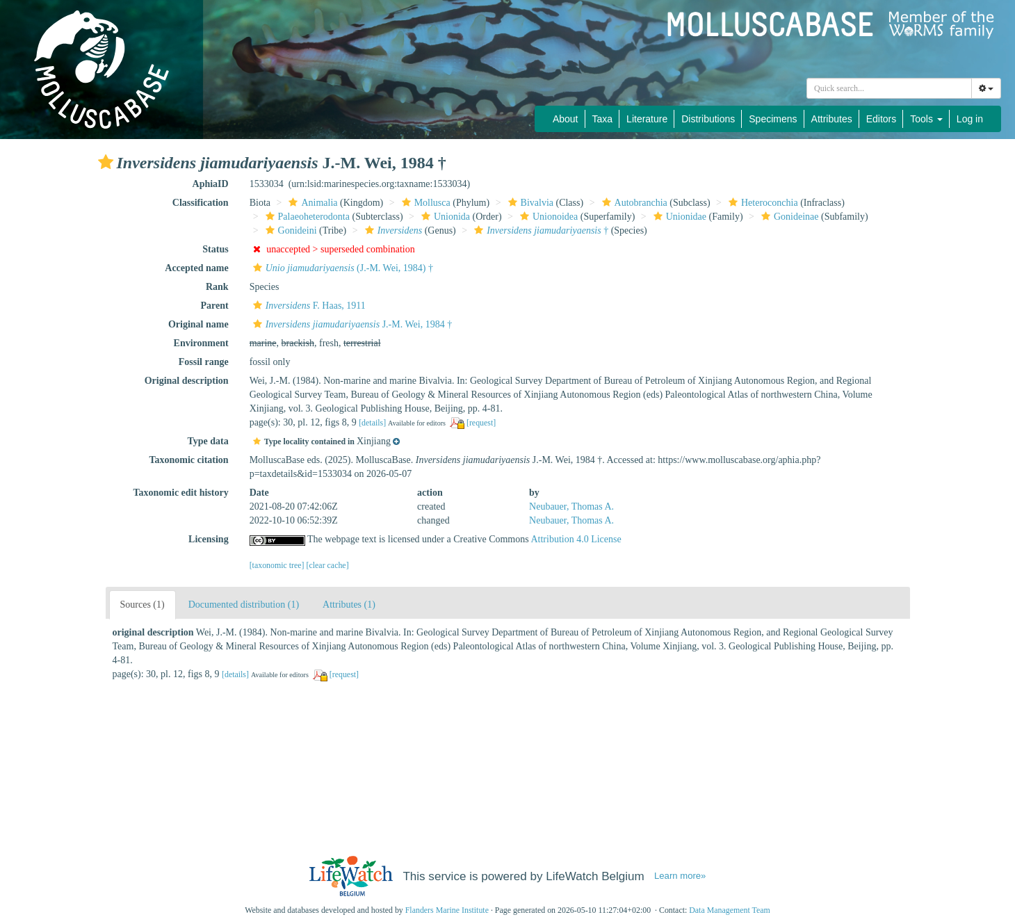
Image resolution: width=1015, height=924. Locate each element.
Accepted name (196, 268)
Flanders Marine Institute (447, 910)
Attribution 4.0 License (575, 539)
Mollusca (424, 202)
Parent (214, 305)
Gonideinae (788, 216)
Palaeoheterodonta (306, 216)
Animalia (311, 202)
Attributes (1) (349, 604)
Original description (187, 380)
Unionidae (678, 216)
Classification (200, 202)
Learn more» (680, 875)
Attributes (831, 118)
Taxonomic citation (188, 460)
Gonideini (289, 230)
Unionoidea (547, 216)
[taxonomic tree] (277, 565)
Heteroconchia (761, 202)
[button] (106, 162)
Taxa (602, 118)
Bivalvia (529, 202)
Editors (881, 118)
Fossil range (204, 362)
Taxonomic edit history (181, 492)
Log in (970, 118)
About (565, 118)
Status (215, 249)
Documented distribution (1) (243, 604)
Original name (198, 324)
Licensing (208, 539)
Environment (201, 343)
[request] (481, 423)
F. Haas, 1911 (308, 305)
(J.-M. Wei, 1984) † (341, 268)
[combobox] (889, 88)
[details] (372, 423)
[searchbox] (889, 88)
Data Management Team (729, 910)
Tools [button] (926, 118)
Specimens (773, 118)
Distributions (708, 118)
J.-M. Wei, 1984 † (351, 324)
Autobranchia (633, 202)
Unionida (444, 216)
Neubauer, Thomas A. (571, 506)
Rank (217, 287)
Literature (646, 118)
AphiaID (211, 184)
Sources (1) (142, 604)
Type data (207, 441)
